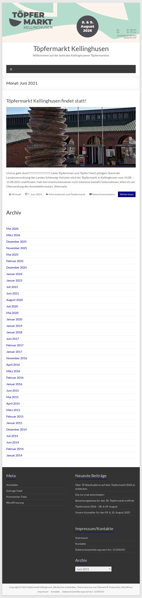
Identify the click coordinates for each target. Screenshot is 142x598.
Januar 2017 (14, 351)
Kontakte (80, 543)
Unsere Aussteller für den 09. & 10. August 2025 (102, 512)
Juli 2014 (12, 436)
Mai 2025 (12, 254)
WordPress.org (15, 502)
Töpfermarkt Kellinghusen (71, 48)
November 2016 (16, 358)
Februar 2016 (14, 377)
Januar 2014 (14, 455)
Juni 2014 (12, 442)
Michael (16, 194)
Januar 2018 (14, 332)
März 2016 (13, 371)
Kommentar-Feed (16, 496)
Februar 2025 (14, 261)
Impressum (81, 537)
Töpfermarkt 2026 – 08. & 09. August (96, 506)
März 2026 (13, 235)
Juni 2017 (12, 338)
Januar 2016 (14, 384)
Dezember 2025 (16, 241)
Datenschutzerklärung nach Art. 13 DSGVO (100, 549)
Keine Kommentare (103, 194)
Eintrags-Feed (14, 490)
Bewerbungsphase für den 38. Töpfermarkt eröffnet (104, 500)
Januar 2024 (14, 274)
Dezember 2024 (16, 267)
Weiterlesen (127, 194)
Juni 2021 (12, 293)
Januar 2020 (14, 319)
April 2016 (13, 364)
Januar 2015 (14, 423)
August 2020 (14, 299)
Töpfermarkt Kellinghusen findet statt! (46, 101)
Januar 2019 (14, 325)
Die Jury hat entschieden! (89, 494)
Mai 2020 (12, 312)
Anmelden (12, 484)
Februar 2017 (14, 345)
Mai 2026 (12, 228)
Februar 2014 (14, 448)
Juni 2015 (12, 390)
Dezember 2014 (16, 429)
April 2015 (13, 403)
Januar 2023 (14, 280)
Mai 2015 (12, 397)
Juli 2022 (12, 287)
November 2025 (16, 248)
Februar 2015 (14, 416)
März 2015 (13, 410)
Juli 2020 (12, 306)
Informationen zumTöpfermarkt (67, 194)
